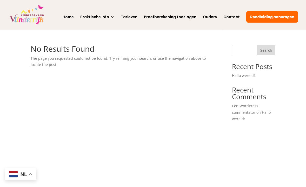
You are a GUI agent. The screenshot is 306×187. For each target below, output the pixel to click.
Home (68, 17)
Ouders (210, 17)
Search (266, 50)
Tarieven (129, 17)
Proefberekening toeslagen (170, 17)
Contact (231, 17)
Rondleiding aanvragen (272, 16)
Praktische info (94, 17)
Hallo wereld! (243, 75)
